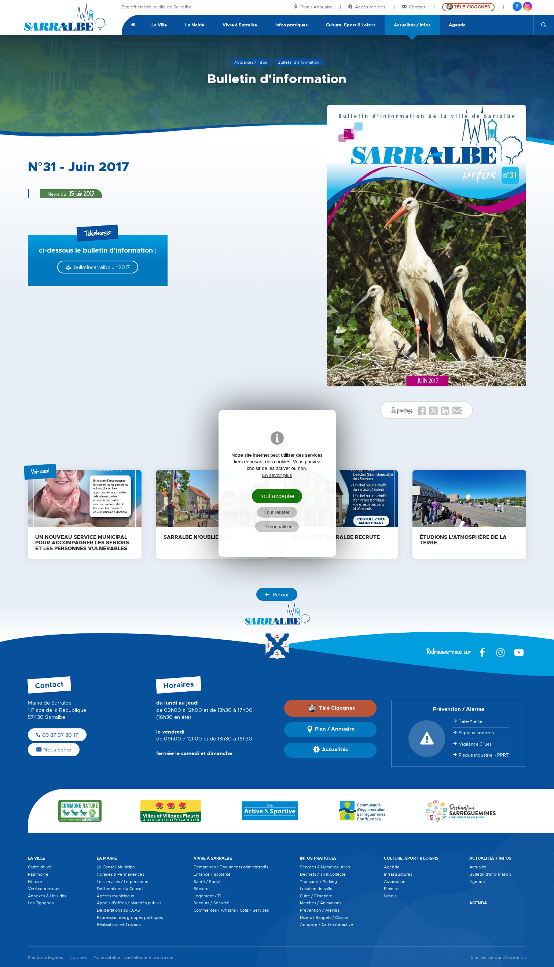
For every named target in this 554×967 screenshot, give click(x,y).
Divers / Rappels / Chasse (324, 917)
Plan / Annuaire (313, 7)
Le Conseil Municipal (116, 866)
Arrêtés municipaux (115, 895)
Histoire (35, 881)
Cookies (78, 957)
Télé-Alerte (470, 721)
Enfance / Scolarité (212, 874)
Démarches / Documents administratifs (231, 866)
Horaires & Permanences (120, 874)
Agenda (457, 25)
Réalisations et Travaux (119, 924)
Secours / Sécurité (212, 902)
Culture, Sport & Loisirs (350, 25)
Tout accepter (277, 496)
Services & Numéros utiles (325, 866)
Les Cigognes (41, 902)
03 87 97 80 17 (57, 735)
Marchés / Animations (320, 902)
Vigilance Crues (475, 744)
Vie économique (44, 888)
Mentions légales (45, 957)
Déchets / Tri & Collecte (323, 874)
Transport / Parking (318, 881)
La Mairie (194, 25)
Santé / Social (207, 881)
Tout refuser (277, 512)
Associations (395, 881)
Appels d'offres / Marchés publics (129, 902)
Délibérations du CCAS (118, 910)
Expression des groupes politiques (130, 917)
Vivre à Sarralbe (240, 25)
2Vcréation (514, 957)
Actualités (330, 750)
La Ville (159, 25)
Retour (277, 594)
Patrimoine (38, 874)
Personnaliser (277, 526)
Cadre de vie (40, 866)
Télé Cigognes (331, 708)
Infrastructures (398, 874)
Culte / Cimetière (316, 895)
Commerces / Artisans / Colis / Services (231, 910)
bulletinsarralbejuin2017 (102, 267)
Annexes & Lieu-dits (47, 895)
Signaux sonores (476, 733)
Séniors (201, 888)
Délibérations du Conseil (120, 888)
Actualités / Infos (412, 25)
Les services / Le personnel (123, 881)
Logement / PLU (209, 895)
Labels (390, 895)
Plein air (391, 888)
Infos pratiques (291, 25)
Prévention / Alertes (319, 910)
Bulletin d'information (490, 874)
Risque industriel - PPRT (484, 755)
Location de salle (316, 888)
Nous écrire (53, 749)
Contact (414, 7)
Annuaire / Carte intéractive (326, 924)
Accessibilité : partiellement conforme (133, 957)
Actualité (478, 866)
